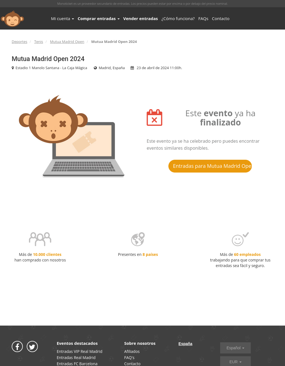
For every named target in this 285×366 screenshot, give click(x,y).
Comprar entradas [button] (99, 18)
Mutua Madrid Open (67, 41)
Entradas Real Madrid (76, 357)
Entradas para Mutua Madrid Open (212, 166)
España (185, 343)
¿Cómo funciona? (178, 18)
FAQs (203, 18)
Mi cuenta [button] (62, 18)
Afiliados (132, 351)
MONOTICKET (12, 18)
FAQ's (129, 357)
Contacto (221, 18)
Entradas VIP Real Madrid (79, 351)
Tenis (38, 41)
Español (235, 348)
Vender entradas (140, 18)
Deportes (19, 41)
